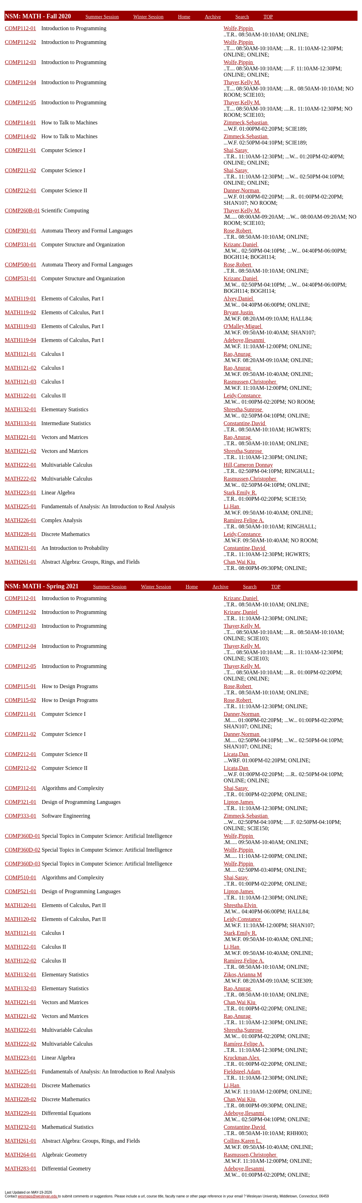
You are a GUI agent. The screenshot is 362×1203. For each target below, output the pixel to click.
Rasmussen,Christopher (250, 382)
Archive (213, 16)
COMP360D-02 (22, 850)
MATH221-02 (20, 451)
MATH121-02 (20, 368)
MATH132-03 (20, 988)
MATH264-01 (20, 1155)
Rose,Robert (238, 231)
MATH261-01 (20, 562)
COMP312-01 (20, 788)
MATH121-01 (20, 354)
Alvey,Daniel (238, 298)
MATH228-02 (20, 1099)
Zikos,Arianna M (243, 974)
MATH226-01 (20, 520)
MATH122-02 (20, 961)
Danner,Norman (242, 190)
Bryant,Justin (238, 312)
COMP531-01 (20, 278)
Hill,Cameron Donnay (248, 465)
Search (242, 16)
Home (184, 16)
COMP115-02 (20, 700)
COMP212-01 (20, 190)
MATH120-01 (20, 905)
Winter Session (148, 16)
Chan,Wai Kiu (239, 562)
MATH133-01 (20, 423)
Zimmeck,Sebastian (246, 122)
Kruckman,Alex (242, 1058)
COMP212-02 (20, 768)
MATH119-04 (20, 340)
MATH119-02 (20, 312)
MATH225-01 (20, 506)
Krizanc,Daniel (240, 244)
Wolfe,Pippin (238, 28)
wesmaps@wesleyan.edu (38, 1196)
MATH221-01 (20, 437)
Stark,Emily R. (240, 492)
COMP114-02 (20, 136)
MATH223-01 (20, 492)
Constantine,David (244, 423)
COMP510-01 (20, 877)
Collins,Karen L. (243, 1141)
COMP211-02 (20, 170)
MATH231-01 (20, 548)
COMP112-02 (20, 42)
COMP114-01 (20, 122)
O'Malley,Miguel (243, 326)
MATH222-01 (20, 465)
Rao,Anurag (237, 354)
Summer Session (102, 16)
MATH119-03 (20, 326)
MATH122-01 (20, 395)
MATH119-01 (20, 298)
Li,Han (231, 506)
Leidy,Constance (242, 395)
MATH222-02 (20, 479)
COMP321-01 (20, 802)
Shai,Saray (236, 150)
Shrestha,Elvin (241, 905)
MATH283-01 (20, 1168)
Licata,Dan (237, 754)
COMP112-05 (20, 102)
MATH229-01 (20, 1113)
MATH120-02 (20, 919)
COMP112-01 (20, 28)
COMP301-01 (20, 231)
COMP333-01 (20, 816)
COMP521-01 (20, 891)
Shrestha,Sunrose (243, 409)
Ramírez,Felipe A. (243, 520)
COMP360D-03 (22, 864)
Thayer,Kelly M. (241, 82)
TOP (268, 16)
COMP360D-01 (22, 836)
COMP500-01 (20, 264)
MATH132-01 (20, 409)
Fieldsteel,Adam (243, 1071)
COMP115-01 (20, 686)
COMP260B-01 (22, 210)
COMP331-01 (20, 244)
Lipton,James (239, 802)
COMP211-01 (20, 150)
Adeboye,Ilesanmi (244, 340)
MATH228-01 (20, 534)
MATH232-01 (20, 1127)
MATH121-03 (20, 382)
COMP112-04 (20, 82)
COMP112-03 (20, 62)
